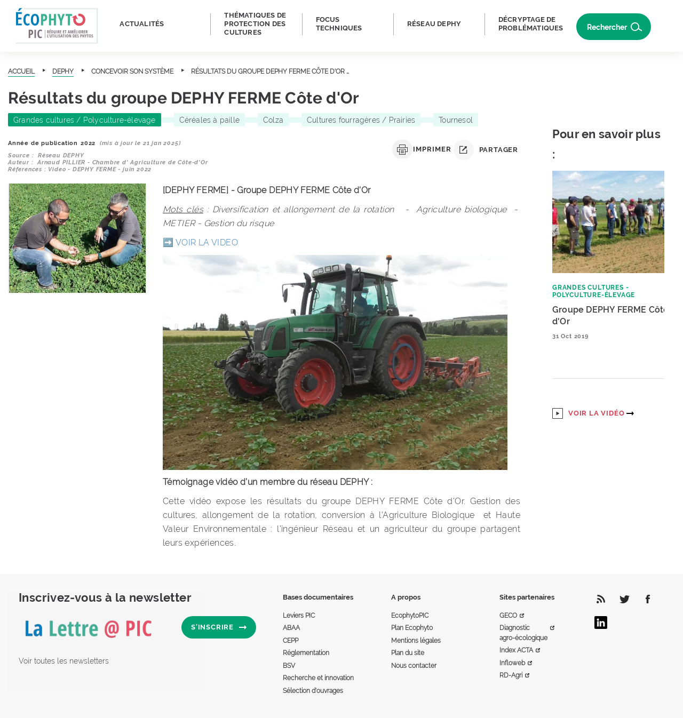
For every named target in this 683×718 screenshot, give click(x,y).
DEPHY (63, 71)
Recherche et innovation (318, 678)
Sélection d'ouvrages (313, 691)
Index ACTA (516, 650)
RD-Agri (510, 675)
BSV (289, 665)
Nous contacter (413, 665)
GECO (508, 615)
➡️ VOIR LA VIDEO (200, 242)
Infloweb (512, 663)
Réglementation (306, 653)
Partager (486, 150)
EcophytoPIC (409, 615)
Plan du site (407, 653)
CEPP (290, 640)
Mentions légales (416, 640)
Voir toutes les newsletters (64, 661)
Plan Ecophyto (412, 628)
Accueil (21, 71)
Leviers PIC (299, 615)
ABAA (291, 628)
